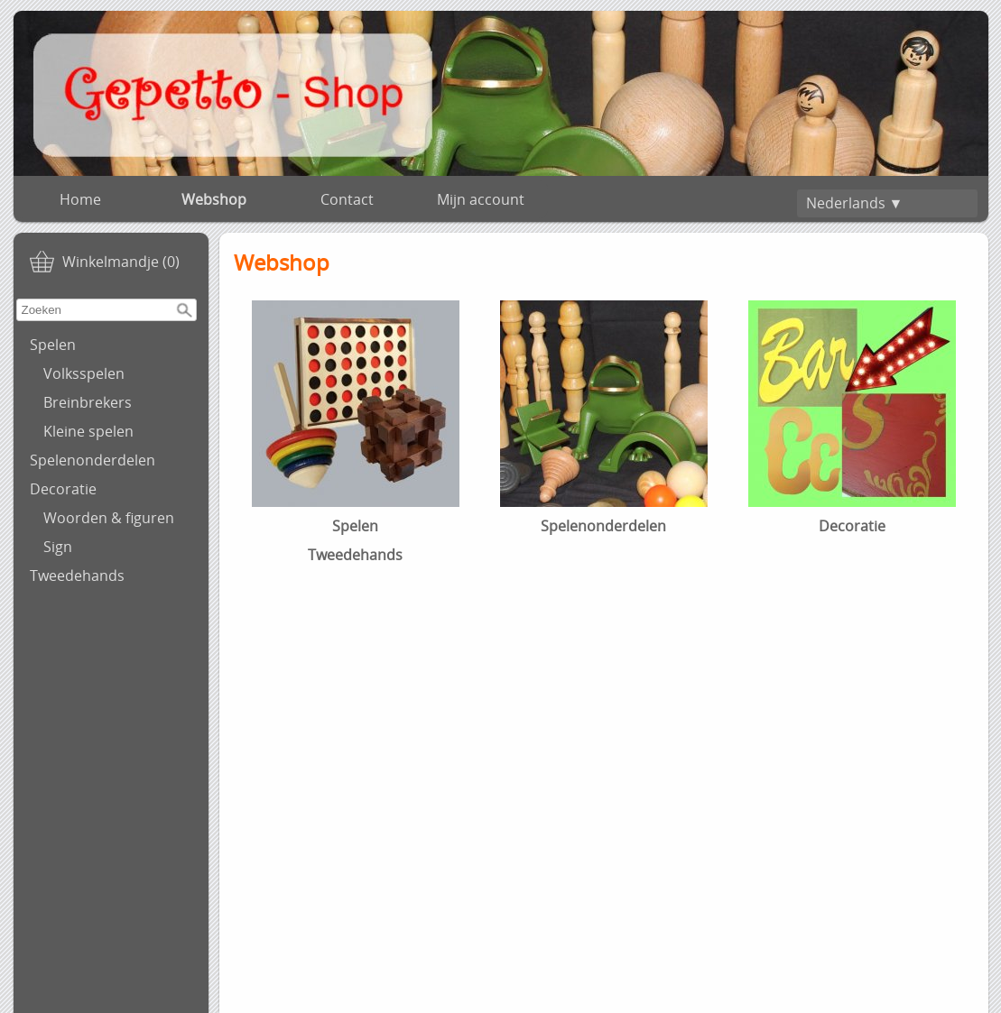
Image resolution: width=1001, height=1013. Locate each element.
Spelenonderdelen (92, 460)
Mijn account (480, 199)
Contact (347, 199)
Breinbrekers (87, 402)
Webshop (213, 199)
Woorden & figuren (108, 518)
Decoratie (63, 489)
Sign (57, 547)
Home (80, 199)
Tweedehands (77, 575)
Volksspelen (84, 373)
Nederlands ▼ (855, 203)
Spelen (53, 345)
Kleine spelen (88, 431)
